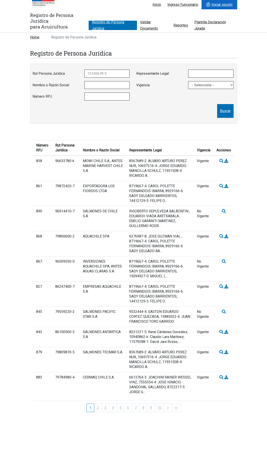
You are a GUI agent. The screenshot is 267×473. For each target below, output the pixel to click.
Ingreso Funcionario (182, 4)
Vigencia (143, 85)
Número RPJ (42, 96)
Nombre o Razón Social (51, 85)
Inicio (157, 4)
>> (176, 408)
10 (159, 408)
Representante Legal (152, 73)
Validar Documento (149, 25)
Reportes (180, 25)
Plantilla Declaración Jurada (210, 25)
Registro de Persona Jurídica (108, 25)
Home (34, 37)
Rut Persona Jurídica (49, 73)
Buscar (225, 111)
